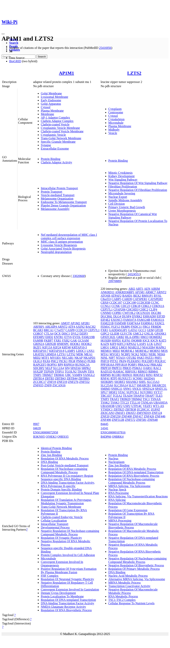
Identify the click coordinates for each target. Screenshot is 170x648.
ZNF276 (73, 381)
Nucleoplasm (116, 462)
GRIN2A (38, 344)
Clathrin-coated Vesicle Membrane (62, 131)
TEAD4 (128, 395)
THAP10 (138, 395)
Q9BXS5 (63, 436)
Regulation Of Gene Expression (127, 510)
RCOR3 (117, 375)
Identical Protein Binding (56, 448)
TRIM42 (136, 399)
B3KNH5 (39, 436)
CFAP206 (119, 309)
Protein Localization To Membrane (62, 596)
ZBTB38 (130, 409)
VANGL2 (89, 375)
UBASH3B (108, 406)
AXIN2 (80, 326)
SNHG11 (116, 388)
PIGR (71, 361)
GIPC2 (105, 333)
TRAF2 (114, 399)
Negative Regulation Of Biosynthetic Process (136, 565)
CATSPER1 (140, 299)
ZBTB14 (38, 378)
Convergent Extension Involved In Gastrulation (70, 589)
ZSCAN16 (58, 385)
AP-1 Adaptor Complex (55, 117)
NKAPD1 (89, 357)
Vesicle (112, 133)
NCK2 (135, 354)
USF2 (118, 406)
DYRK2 (137, 316)
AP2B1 (85, 323)
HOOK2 (86, 344)
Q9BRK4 (117, 436)
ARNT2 (62, 326)
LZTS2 (134, 72)
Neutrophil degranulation (56, 252)
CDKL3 (146, 306)
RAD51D (106, 371)
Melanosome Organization (57, 198)
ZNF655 (38, 385)
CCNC (155, 302)
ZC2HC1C (143, 409)
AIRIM (155, 288)
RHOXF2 (139, 375)
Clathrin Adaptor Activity (56, 162)
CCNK (115, 306)
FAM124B (143, 319)
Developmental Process (55, 527)
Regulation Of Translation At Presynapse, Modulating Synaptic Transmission (66, 501)
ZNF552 (84, 381)
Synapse (46, 145)
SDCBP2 (38, 368)
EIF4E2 (105, 319)
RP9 (60, 364)
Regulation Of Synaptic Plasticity (61, 537)
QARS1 (148, 368)
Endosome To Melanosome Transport (64, 202)
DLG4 (117, 316)
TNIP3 (105, 399)
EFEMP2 (39, 337)
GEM (150, 330)
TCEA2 (117, 395)
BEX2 (137, 295)
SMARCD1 (159, 385)
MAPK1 (161, 347)
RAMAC (118, 371)
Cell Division (116, 203)
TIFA (91, 371)
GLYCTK (126, 333)
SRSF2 (112, 392)
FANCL (159, 323)
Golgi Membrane (51, 93)
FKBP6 (125, 326)
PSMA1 (137, 368)
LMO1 (105, 347)
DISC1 (66, 333)
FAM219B (88, 337)
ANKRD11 (107, 292)
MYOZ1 (114, 354)
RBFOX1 (131, 371)
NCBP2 (125, 354)
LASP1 (141, 344)
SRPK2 (86, 368)
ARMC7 (150, 292)
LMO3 (123, 347)
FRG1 (146, 326)
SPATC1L (161, 388)
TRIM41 (59, 375)
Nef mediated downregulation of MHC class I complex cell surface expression (69, 236)
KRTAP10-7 (40, 350)
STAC (122, 392)
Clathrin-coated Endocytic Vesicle (62, 517)
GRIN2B (50, 344)
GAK (73, 340)
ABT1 (139, 288)
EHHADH (149, 316)
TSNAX (155, 399)
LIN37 (158, 344)
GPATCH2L (108, 337)
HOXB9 (106, 340)
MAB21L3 (134, 347)
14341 (104, 428)
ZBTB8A (84, 378)
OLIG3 (37, 361)
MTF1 (45, 357)
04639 (37, 428)
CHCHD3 (132, 309)
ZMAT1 (120, 413)
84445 (104, 424)
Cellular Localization (54, 520)
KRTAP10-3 (79, 347)
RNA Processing (118, 493)
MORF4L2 (142, 350)
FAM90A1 (147, 323)
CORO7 (38, 333)
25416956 (105, 47)
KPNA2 (131, 344)
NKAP (78, 357)
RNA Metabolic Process (123, 596)
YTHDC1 (107, 409)
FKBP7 (48, 340)
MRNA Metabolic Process (124, 582)
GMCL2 (138, 333)
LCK (150, 344)
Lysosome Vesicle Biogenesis (59, 245)
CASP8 (70, 330)
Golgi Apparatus (51, 103)
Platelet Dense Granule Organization (63, 205)
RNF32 (158, 375)
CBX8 (104, 302)
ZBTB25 (118, 409)
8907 (36, 424)
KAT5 (162, 340)
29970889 (114, 281)
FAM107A (129, 319)
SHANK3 (132, 381)
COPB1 (117, 313)
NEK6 (161, 354)
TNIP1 (37, 375)
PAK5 (141, 357)
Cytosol (45, 107)
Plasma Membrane (52, 110)
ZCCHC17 (39, 381)
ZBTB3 (49, 378)
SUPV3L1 (132, 392)
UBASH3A (161, 402)
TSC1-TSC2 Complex (122, 599)
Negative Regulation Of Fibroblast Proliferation (137, 190)
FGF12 (115, 326)
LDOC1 (81, 350)
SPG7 (104, 392)
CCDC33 (81, 330)
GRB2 (120, 337)
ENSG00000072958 (45, 432)
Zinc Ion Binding (51, 455)
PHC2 (54, 361)
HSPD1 (116, 340)
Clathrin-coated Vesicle (55, 124)
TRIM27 (47, 375)
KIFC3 (121, 344)
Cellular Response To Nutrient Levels (131, 603)
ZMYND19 (143, 413)
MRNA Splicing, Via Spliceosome (129, 486)
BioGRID (15, 61)
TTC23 (124, 402)
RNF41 (105, 378)
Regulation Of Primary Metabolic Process (134, 568)
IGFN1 (126, 340)
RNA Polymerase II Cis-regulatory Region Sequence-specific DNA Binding (67, 477)
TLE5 (158, 395)
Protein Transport (51, 191)
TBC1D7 (106, 395)
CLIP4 (153, 309)
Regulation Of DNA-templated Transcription (68, 599)
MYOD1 (55, 357)
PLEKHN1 (134, 361)
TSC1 (146, 399)
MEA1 (88, 354)
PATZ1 (149, 357)
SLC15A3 (153, 381)
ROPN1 (52, 364)
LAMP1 (70, 350)
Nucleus (113, 458)
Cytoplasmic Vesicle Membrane (60, 127)
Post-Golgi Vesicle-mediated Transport (65, 465)
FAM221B (107, 323)
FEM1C (106, 326)
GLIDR (114, 333)
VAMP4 (77, 375)
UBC (68, 375)
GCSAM (83, 340)
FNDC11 (136, 326)
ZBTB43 (60, 378)
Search (13, 42)
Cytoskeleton (116, 119)
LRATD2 (39, 354)
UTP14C (136, 406)
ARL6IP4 (51, 326)
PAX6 (46, 361)
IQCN (154, 340)
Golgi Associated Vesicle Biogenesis (63, 248)
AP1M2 (75, 323)
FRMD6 (156, 326)
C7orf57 (59, 330)
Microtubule (115, 122)
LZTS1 (61, 354)
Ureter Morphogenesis (122, 210)
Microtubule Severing (121, 193)
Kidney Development (121, 176)
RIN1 (149, 375)
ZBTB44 (72, 378)
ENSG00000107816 (113, 432)
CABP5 (116, 299)
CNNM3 (106, 313)
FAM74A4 (133, 323)
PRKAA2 (143, 364)
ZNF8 (48, 385)
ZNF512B (118, 419)
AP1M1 (66, 72)
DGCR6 (156, 313)
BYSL (157, 295)
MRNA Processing (119, 520)
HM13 (144, 337)
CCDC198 (129, 302)
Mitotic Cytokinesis (120, 172)
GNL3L (149, 333)
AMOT (65, 323)
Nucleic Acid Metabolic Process (128, 575)
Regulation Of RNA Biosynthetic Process (66, 610)
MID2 (37, 357)
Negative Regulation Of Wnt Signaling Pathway (138, 183)
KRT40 (66, 347)
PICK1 (63, 361)
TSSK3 (114, 402)
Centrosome (115, 112)
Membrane (47, 114)
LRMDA (50, 354)
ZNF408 (126, 416)
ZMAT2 (131, 413)
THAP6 (82, 371)
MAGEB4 (148, 347)
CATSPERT (155, 299)
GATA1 (132, 330)
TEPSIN (49, 371)
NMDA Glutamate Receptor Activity (63, 606)
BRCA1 (49, 330)
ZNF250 (115, 416)
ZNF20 (105, 416)
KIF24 (57, 347)
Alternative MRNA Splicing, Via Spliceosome (136, 579)
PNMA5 (81, 361)
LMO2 (114, 347)
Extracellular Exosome (55, 148)
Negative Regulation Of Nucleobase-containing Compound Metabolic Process (70, 532)
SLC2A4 (58, 368)
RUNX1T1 (125, 378)
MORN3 (154, 350)
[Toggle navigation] (3, 33)
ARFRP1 (38, 326)
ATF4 (71, 326)
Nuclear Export (117, 196)
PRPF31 (117, 368)
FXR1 (57, 340)
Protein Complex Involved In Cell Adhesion (68, 555)
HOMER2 (155, 337)
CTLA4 (48, 333)
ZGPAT (155, 409)
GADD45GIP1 (118, 330)
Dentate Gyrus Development (58, 593)
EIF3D (161, 316)
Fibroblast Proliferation (122, 186)
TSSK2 (105, 402)
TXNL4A (147, 402)
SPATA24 (148, 388)
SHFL (142, 381)
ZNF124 (157, 413)
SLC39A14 (121, 385)
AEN (147, 288)
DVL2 (75, 333)
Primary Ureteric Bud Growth (126, 207)
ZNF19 (51, 381)
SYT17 (158, 392)
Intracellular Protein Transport (59, 188)
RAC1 (157, 368)
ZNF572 (130, 419)
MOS (164, 350)
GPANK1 (160, 333)
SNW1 (127, 388)
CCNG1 (106, 306)
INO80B (136, 340)
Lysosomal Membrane (54, 96)
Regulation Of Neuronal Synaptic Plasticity (67, 579)
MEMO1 (106, 350)
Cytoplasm (115, 109)
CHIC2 (143, 309)
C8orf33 (106, 299)
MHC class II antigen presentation (62, 241)
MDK (79, 354)
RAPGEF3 (39, 364)
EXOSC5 (116, 319)
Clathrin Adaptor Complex (57, 121)
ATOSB (105, 295)
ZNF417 (138, 416)
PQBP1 (132, 364)
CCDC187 (115, 302)
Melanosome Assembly (55, 209)
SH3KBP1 (107, 381)
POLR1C (160, 361)
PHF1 (158, 357)
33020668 (78, 276)
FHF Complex (49, 575)
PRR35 (127, 368)
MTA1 (105, 354)
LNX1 (90, 350)
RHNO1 (127, 375)
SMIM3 (105, 388)
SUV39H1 (146, 392)
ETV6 (68, 337)
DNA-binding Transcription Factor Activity (67, 603)
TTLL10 (135, 402)
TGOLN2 (71, 371)
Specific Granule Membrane (58, 141)
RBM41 (153, 371)
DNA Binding (49, 462)
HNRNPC (63, 344)
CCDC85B (143, 302)
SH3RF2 (119, 381)
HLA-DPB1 (132, 337)
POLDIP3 (147, 361)
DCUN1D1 (143, 313)
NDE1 (144, 354)
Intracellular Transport (54, 524)
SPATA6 (75, 368)
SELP (48, 368)
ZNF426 (149, 416)
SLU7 (132, 385)
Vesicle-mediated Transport (58, 195)
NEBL (152, 354)
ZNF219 (62, 381)
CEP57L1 (94, 330)
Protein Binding (50, 159)
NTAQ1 (121, 357)
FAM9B (38, 340)
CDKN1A (158, 306)
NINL (104, 357)
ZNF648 (152, 419)
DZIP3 (83, 333)
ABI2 (131, 288)
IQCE (146, 340)
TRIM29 (125, 399)
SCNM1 (138, 378)
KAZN (105, 344)
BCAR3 (38, 330)
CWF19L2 (129, 313)
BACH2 (90, 326)
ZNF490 (106, 419)
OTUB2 (131, 357)
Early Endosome (51, 100)
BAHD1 (127, 295)
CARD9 (127, 299)
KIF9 (113, 344)
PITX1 (114, 361)
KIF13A (47, 347)
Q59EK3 (51, 436)
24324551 (133, 274)
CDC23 (125, 306)
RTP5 (113, 378)
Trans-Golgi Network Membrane (61, 138)
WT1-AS (158, 406)
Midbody (114, 129)
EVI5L (76, 337)
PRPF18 (106, 368)
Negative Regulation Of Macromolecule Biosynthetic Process (133, 525)
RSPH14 (69, 364)
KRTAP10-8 (56, 350)
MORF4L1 (127, 350)
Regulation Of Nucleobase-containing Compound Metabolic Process (64, 470)
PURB (91, 361)
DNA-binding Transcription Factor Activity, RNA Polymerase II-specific (68, 484)
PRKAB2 (156, 364)
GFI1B (158, 330)
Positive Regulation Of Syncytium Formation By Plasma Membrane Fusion (69, 570)
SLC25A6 (107, 385)
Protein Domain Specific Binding (61, 489)
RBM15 (143, 371)
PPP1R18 (121, 364)
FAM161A (157, 319)
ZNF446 (160, 416)
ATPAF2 (116, 295)
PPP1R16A (107, 364)
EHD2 (49, 337)
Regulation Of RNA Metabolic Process (65, 458)
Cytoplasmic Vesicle (53, 134)
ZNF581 (141, 419)
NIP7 (112, 357)
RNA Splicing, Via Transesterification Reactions (138, 496)
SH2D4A (149, 378)
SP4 (67, 368)
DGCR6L (107, 316)
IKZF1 (37, 347)
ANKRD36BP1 (124, 292)
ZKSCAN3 (107, 413)
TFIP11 (59, 371)
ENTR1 (58, 337)
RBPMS (106, 375)
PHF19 (105, 361)
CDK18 (135, 306)
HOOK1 (75, 344)
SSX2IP (38, 371)
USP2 (126, 406)
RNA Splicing (117, 499)
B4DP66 (106, 436)
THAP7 (150, 395)
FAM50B (120, 323)
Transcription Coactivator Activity (129, 586)
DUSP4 (126, 316)
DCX (57, 333)
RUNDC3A (82, 364)
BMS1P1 (147, 295)
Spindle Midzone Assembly (125, 200)
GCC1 (142, 330)
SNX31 (136, 388)
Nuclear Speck (117, 489)
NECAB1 (68, 357)
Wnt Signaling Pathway (122, 179)
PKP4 (122, 361)
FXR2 (66, 340)
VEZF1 (147, 406)
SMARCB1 (144, 385)
